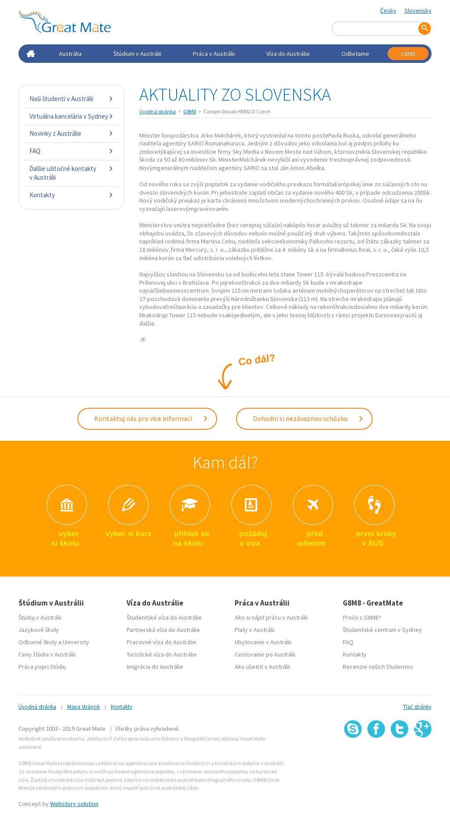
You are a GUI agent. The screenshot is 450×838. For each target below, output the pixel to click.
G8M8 (408, 54)
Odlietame (355, 54)
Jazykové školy (38, 630)
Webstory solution (74, 804)
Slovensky (418, 11)
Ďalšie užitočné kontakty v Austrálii (71, 172)
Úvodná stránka (157, 111)
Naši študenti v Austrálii (71, 98)
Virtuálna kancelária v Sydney (71, 116)
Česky (388, 11)
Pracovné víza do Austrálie (161, 642)
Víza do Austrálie (288, 54)
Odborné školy (37, 642)
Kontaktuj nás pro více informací (151, 418)
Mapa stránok (83, 707)
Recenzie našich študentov (378, 667)
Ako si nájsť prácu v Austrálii (271, 617)
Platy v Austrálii (255, 630)
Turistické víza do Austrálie (162, 654)
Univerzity (76, 642)
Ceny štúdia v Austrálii (47, 654)
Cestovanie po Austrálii (265, 654)
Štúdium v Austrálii (137, 54)
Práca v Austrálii (214, 54)
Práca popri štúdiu (42, 667)
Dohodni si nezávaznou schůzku (308, 418)
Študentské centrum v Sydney (382, 630)
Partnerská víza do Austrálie (163, 630)
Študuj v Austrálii (40, 617)
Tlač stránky (417, 707)
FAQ (71, 151)
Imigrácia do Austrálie (155, 667)
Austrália (70, 54)
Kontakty (71, 195)
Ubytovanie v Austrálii (263, 642)
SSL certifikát (400, 757)
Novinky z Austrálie (71, 133)
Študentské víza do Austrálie (164, 617)
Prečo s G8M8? (362, 617)
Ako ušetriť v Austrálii (262, 667)
